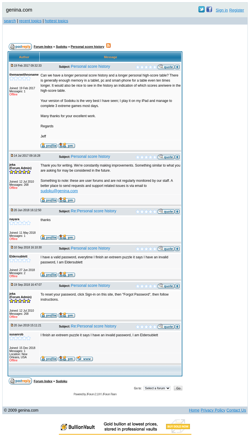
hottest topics (56, 21)
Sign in (222, 10)
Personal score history (87, 46)
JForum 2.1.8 (93, 394)
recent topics (30, 21)
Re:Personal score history (93, 211)
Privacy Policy (213, 410)
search (10, 21)
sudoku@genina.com (59, 191)
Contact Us (236, 410)
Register (236, 10)
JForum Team (109, 394)
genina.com (19, 10)
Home (194, 410)
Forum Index (43, 46)
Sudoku (61, 46)
